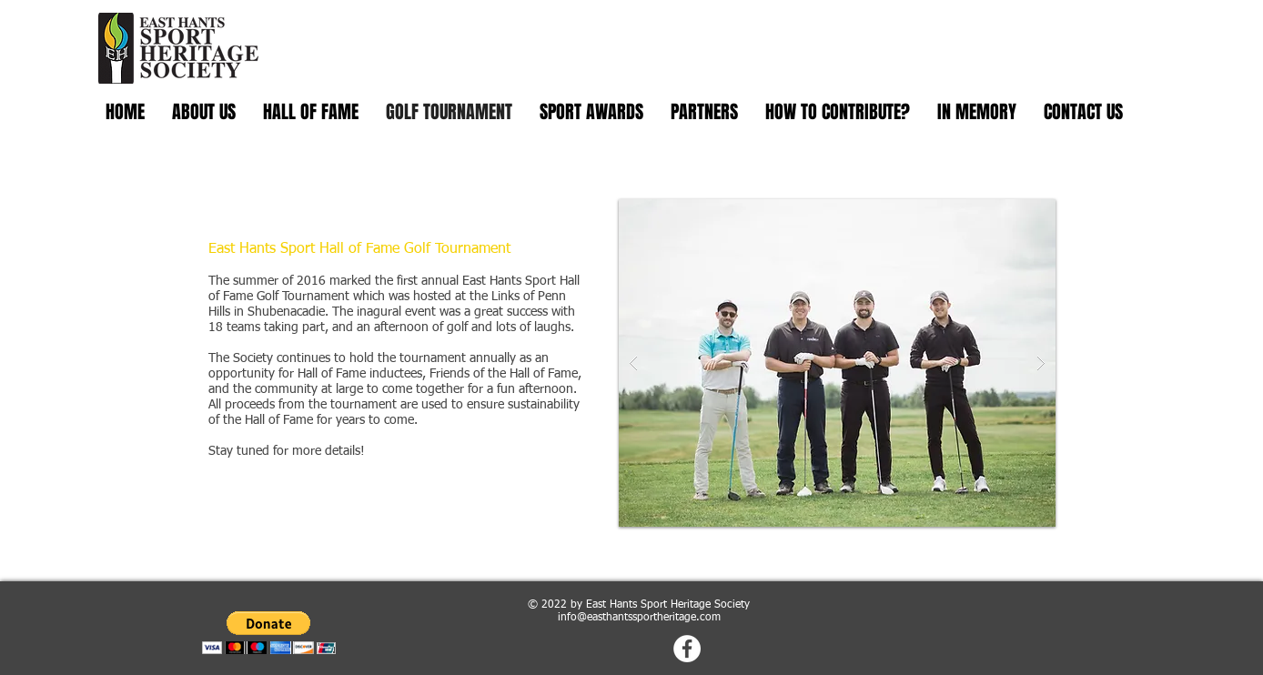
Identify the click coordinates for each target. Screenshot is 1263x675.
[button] (837, 363)
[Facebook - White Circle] (687, 648)
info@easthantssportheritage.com (639, 617)
